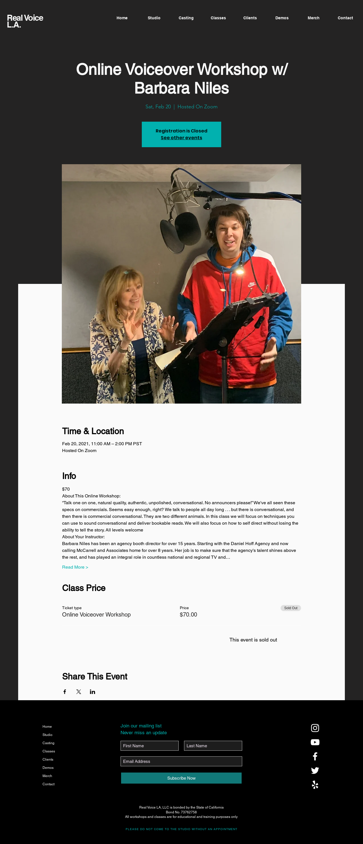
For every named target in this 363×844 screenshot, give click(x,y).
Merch (47, 776)
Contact (48, 784)
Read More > (75, 567)
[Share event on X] (78, 691)
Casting (48, 743)
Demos (48, 768)
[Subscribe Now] (181, 778)
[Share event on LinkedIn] (92, 691)
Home (47, 727)
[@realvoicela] (315, 728)
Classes (49, 751)
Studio (47, 735)
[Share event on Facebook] (64, 691)
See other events (181, 137)
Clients (48, 759)
